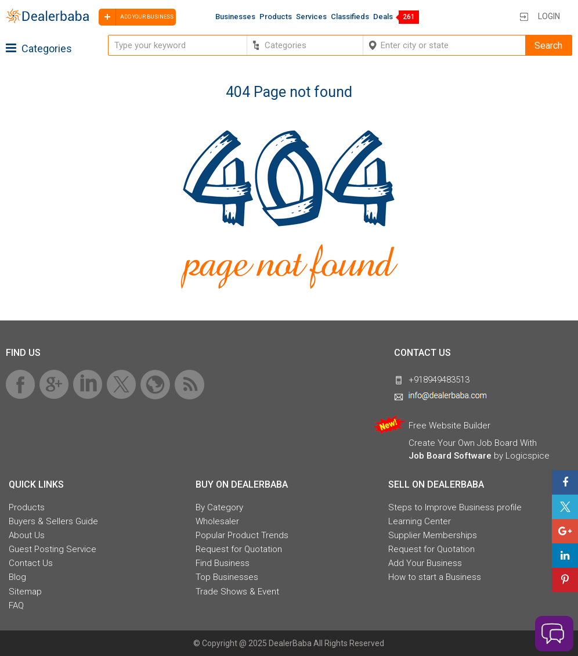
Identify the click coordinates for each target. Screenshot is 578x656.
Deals (383, 16)
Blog (17, 577)
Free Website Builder (449, 425)
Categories (39, 48)
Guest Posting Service (52, 549)
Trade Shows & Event (237, 591)
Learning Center (419, 521)
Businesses (235, 16)
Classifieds (350, 16)
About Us (27, 535)
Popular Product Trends (242, 535)
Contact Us (31, 563)
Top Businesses (227, 577)
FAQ (16, 605)
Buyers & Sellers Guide (53, 521)
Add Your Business (425, 563)
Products (275, 16)
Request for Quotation (239, 549)
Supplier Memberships (432, 535)
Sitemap (25, 591)
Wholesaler (217, 521)
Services (311, 16)
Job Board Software (450, 455)
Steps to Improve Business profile (455, 507)
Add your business (136, 17)
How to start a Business (434, 577)
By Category (219, 507)
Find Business (223, 563)
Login (549, 16)
